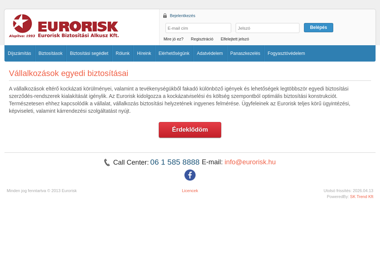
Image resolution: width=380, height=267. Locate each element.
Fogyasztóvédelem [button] (286, 53)
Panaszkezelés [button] (245, 53)
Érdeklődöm (190, 129)
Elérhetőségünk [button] (173, 53)
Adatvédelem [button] (210, 53)
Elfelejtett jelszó (235, 39)
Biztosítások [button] (51, 53)
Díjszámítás (19, 53)
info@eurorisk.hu (250, 162)
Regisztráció (202, 39)
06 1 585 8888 (176, 162)
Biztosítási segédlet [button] (89, 53)
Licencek (190, 190)
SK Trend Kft (361, 196)
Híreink (144, 53)
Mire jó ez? (174, 39)
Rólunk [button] (123, 53)
